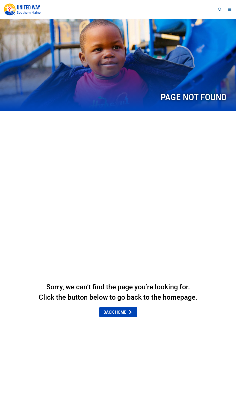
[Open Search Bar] (220, 9)
